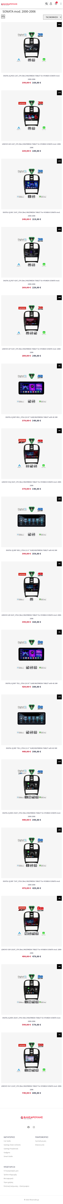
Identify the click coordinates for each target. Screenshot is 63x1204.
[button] (46, 4)
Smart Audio (8, 1156)
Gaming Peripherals (11, 1149)
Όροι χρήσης (8, 1182)
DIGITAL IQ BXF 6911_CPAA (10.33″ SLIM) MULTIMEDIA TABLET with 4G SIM (31, 417)
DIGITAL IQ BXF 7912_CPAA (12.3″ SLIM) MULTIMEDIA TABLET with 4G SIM (31, 748)
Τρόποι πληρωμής (10, 1174)
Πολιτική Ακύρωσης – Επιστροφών (16, 1186)
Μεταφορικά (8, 1178)
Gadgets (7, 1152)
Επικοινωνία (39, 1145)
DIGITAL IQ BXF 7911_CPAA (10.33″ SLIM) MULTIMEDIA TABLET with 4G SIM (31, 683)
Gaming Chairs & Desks (12, 1145)
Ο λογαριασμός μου (11, 1171)
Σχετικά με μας (40, 1141)
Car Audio (7, 1141)
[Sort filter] (52, 17)
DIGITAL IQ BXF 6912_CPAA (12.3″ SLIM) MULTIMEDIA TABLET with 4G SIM (31, 550)
